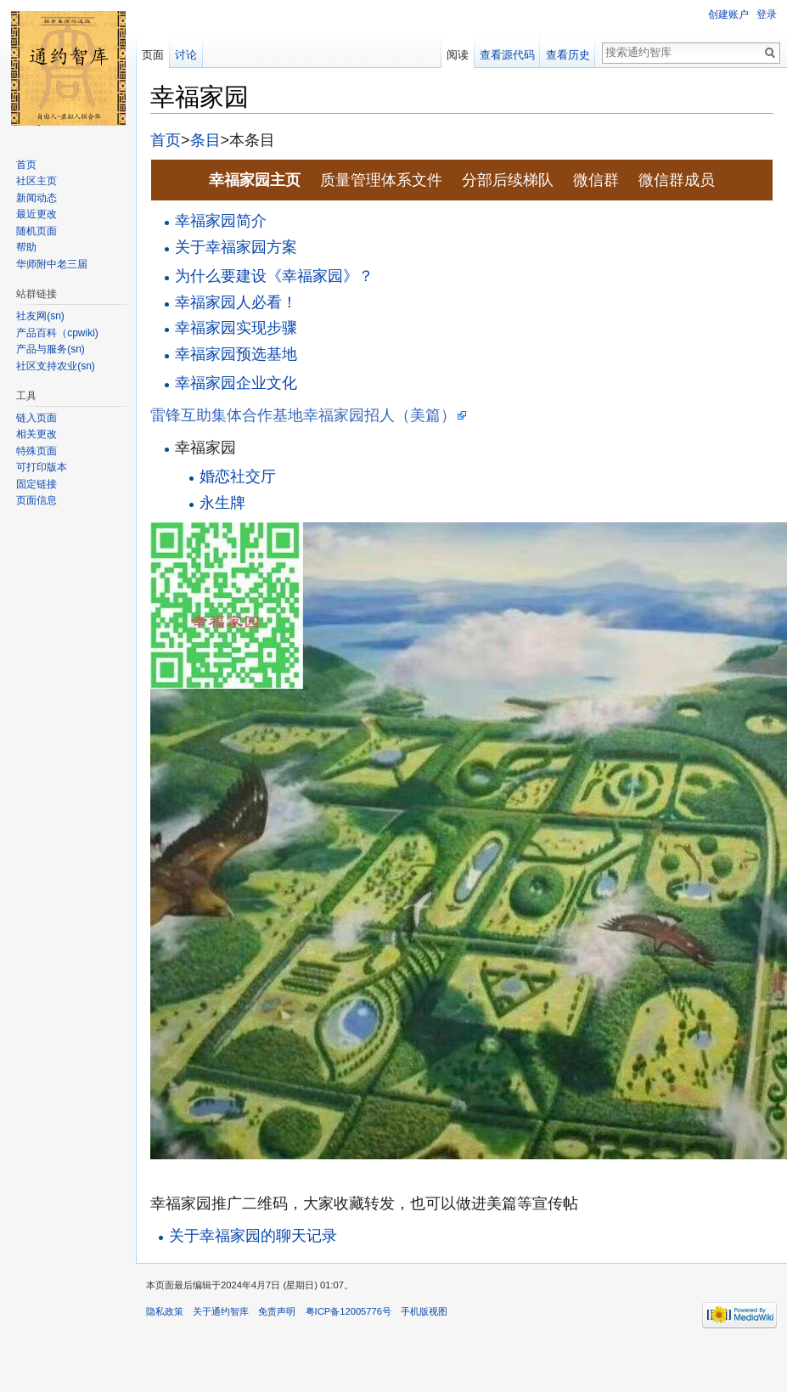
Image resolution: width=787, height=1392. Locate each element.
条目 (205, 140)
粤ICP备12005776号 (348, 1311)
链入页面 (36, 418)
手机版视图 (424, 1311)
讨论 (186, 54)
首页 (165, 140)
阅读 (458, 54)
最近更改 (36, 214)
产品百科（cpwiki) (57, 333)
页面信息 (36, 500)
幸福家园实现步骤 (236, 327)
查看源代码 (507, 54)
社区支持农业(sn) (55, 366)
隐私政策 (164, 1311)
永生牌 (222, 502)
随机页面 (36, 231)
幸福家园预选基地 (236, 354)
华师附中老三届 (51, 264)
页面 (153, 54)
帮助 (26, 247)
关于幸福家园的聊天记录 (253, 1235)
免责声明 (276, 1311)
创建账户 (728, 14)
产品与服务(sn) (50, 349)
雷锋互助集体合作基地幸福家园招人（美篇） (303, 415)
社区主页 (36, 181)
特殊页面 (36, 451)
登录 (766, 14)
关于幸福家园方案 (236, 247)
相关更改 (36, 434)
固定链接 (36, 484)
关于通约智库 (221, 1311)
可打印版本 (41, 467)
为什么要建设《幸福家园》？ (274, 276)
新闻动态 (36, 198)
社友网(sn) (40, 316)
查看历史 (568, 54)
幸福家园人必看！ (236, 302)
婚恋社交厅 (238, 476)
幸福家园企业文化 (236, 383)
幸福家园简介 (221, 220)
